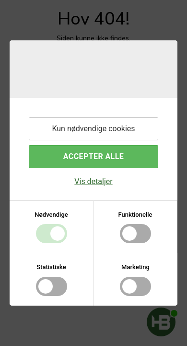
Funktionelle (135, 214)
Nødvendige (51, 214)
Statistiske (51, 267)
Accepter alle (93, 156)
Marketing (135, 267)
